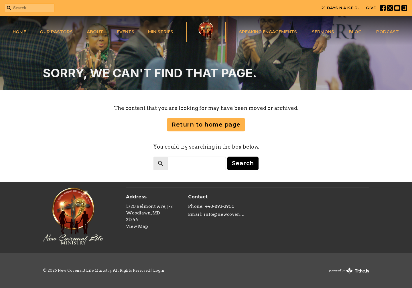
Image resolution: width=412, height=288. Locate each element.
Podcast (387, 31)
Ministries (160, 31)
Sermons (323, 31)
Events (125, 31)
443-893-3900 (219, 206)
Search (243, 163)
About (95, 31)
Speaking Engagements (268, 31)
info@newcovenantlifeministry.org (224, 214)
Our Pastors (56, 31)
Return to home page (206, 124)
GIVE (371, 7)
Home (19, 31)
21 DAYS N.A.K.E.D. (340, 7)
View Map (137, 226)
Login (158, 270)
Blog (355, 31)
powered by (349, 270)
